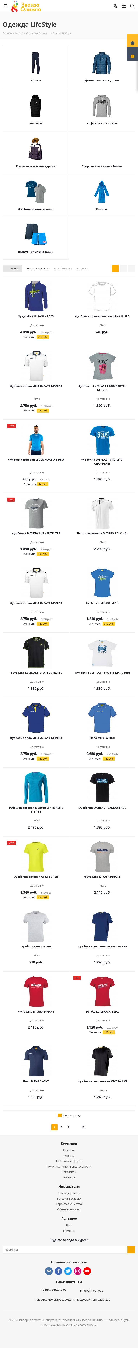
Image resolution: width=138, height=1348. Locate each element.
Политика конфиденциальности (69, 1166)
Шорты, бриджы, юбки (35, 252)
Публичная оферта (69, 1161)
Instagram (77, 1271)
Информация (69, 1186)
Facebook (58, 1271)
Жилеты (36, 123)
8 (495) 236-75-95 (53, 1290)
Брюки (36, 80)
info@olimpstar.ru (91, 1290)
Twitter (68, 1271)
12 (82, 1127)
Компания (69, 1143)
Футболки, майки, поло (36, 209)
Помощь (69, 1230)
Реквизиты (69, 1172)
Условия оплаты (69, 1193)
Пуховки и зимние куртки (35, 166)
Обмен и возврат (69, 1209)
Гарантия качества (69, 1204)
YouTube (87, 1271)
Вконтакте (49, 1271)
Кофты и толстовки (102, 123)
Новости (69, 1150)
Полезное (69, 1218)
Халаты (101, 209)
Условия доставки (69, 1198)
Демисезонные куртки (101, 80)
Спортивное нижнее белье (102, 166)
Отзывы (69, 1156)
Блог (69, 1225)
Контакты (69, 1177)
